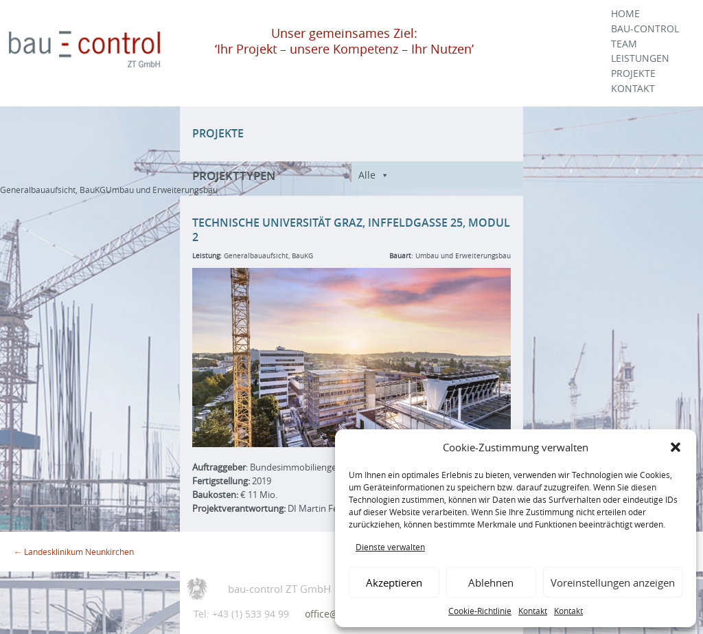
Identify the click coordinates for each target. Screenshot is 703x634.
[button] (675, 447)
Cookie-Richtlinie (479, 610)
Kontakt (532, 610)
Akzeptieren (394, 582)
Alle (367, 174)
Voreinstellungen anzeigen (613, 582)
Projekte (633, 73)
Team (624, 44)
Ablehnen (491, 582)
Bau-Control (645, 29)
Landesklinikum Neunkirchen (74, 551)
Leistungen (640, 58)
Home (625, 14)
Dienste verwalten (390, 546)
